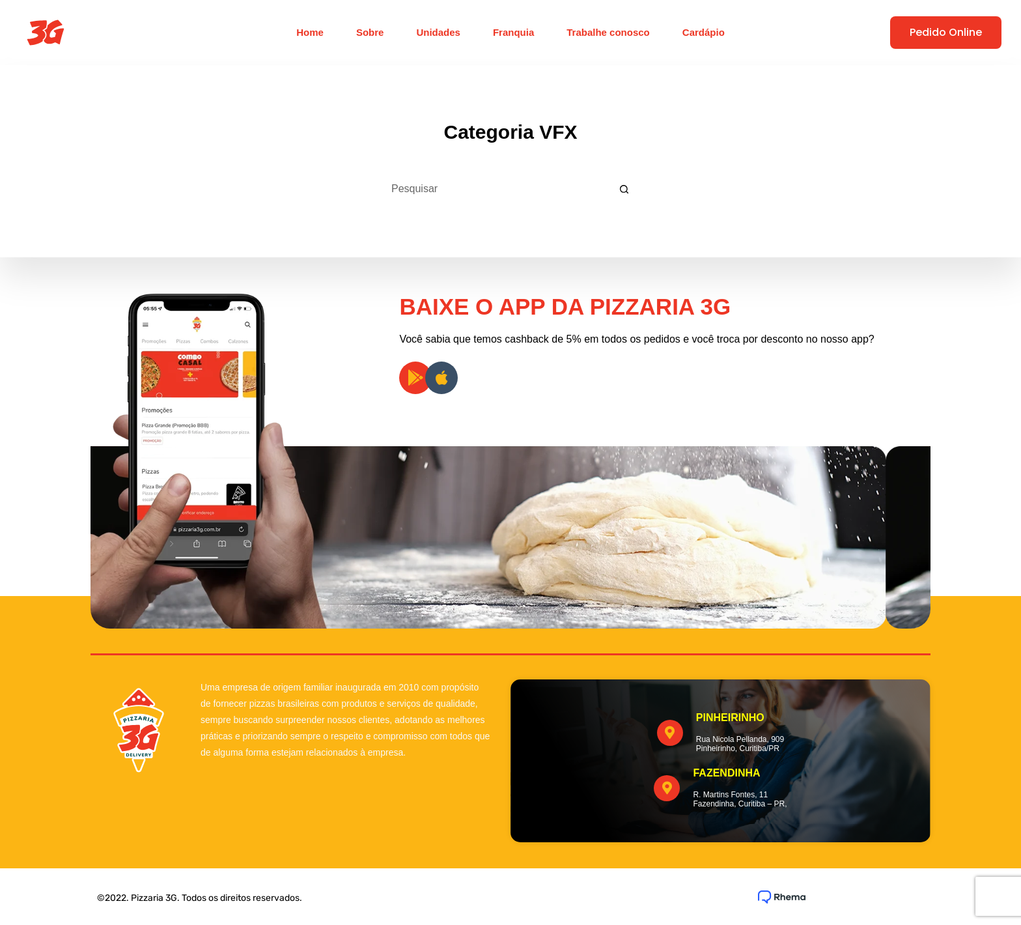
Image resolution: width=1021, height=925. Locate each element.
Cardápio (703, 32)
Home (310, 32)
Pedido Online (946, 32)
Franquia (513, 32)
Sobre (370, 32)
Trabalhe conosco (608, 32)
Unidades (438, 32)
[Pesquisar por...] (494, 189)
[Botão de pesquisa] (624, 189)
